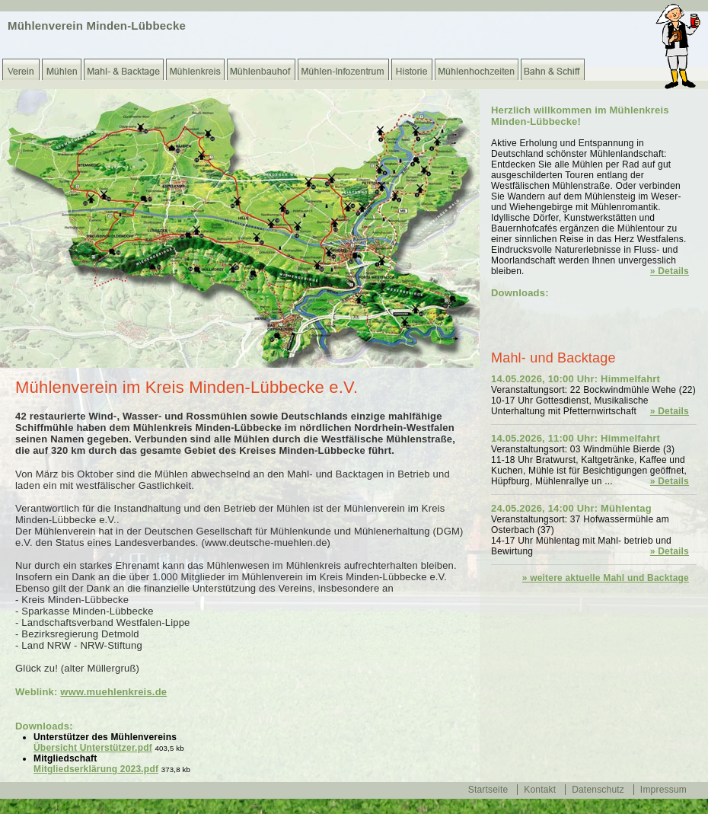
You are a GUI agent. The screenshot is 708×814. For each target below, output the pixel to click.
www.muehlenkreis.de (113, 691)
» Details (669, 271)
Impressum (663, 789)
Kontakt (540, 789)
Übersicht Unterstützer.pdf (92, 747)
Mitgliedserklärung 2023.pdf (95, 769)
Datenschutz (598, 789)
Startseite (488, 789)
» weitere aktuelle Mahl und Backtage (605, 578)
